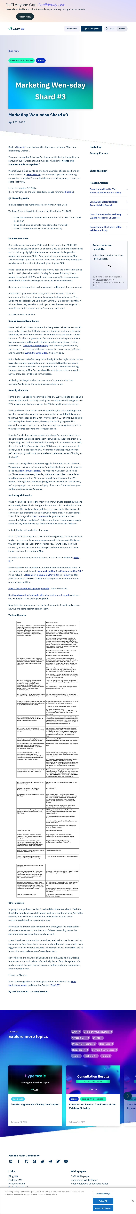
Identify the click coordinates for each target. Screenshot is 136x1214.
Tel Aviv (66, 574)
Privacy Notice (16, 1183)
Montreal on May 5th (70, 571)
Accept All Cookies (103, 1208)
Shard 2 (20, 147)
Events (96, 1037)
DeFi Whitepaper (80, 1176)
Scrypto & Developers (103, 1049)
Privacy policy (102, 279)
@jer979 (55, 985)
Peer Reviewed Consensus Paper (89, 1183)
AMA (74, 1031)
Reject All (103, 1201)
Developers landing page (35, 345)
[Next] (127, 1096)
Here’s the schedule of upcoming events (28, 588)
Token (104, 1055)
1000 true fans (39, 516)
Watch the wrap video (36, 352)
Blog (11, 1176)
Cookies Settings (103, 1194)
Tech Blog (90, 1055)
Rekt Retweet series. (30, 470)
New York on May (47, 571)
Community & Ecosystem (96, 1031)
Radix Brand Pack (18, 1187)
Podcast (13, 1180)
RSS (16, 1176)
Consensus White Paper (84, 1180)
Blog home (14, 50)
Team (75, 1055)
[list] (68, 1095)
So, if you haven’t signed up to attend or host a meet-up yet (38, 595)
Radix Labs (104, 1043)
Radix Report (78, 1049)
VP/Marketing (34, 174)
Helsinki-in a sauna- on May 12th (42, 574)
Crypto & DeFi (79, 1037)
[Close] (133, 1201)
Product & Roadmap (82, 1043)
